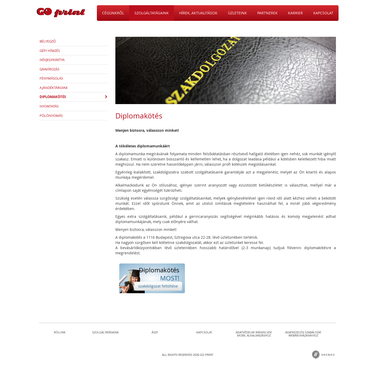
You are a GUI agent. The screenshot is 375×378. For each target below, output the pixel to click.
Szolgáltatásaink (105, 332)
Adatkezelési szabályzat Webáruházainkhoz (303, 333)
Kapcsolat (204, 332)
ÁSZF (155, 332)
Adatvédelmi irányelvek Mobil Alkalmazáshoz (254, 333)
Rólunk (60, 332)
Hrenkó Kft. (323, 355)
